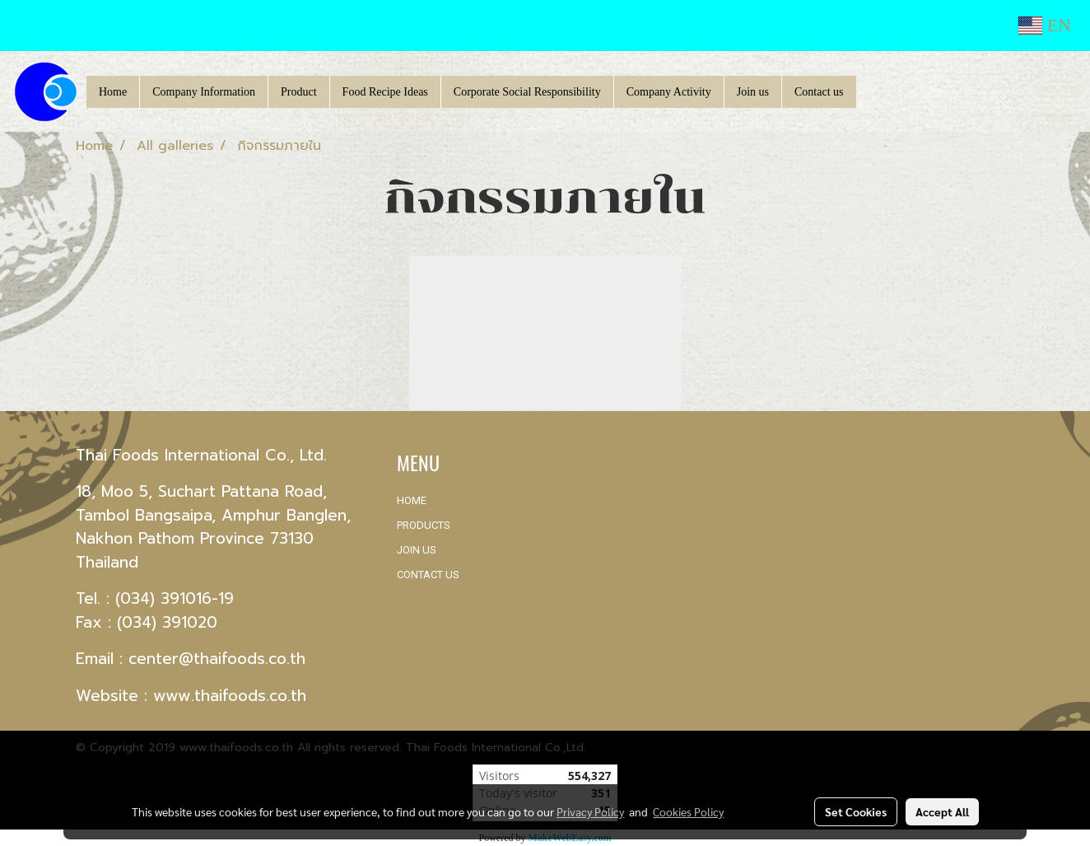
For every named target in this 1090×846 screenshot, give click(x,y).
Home (113, 92)
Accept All (942, 811)
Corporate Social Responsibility (527, 92)
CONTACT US (428, 574)
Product (299, 92)
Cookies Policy (688, 811)
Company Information (203, 92)
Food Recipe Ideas (385, 92)
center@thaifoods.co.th (216, 659)
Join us (753, 92)
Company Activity (669, 92)
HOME (411, 500)
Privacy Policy (590, 811)
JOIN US (416, 550)
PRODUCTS (423, 525)
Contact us (819, 92)
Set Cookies (856, 811)
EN (1044, 25)
